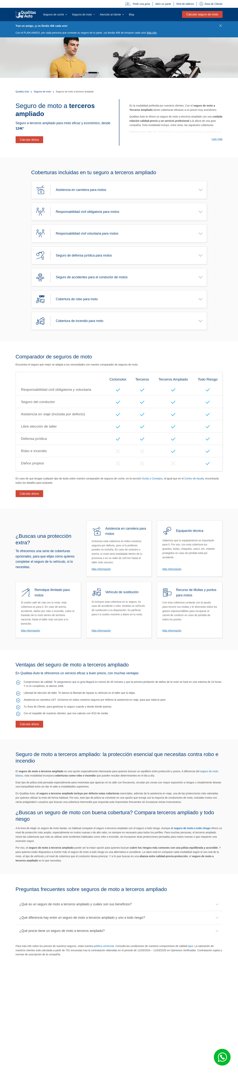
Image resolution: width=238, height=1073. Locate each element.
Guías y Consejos (152, 478)
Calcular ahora (29, 139)
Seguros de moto (42, 91)
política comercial (104, 946)
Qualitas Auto (22, 91)
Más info (152, 32)
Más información (101, 569)
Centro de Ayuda (194, 478)
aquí (190, 946)
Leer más (217, 139)
